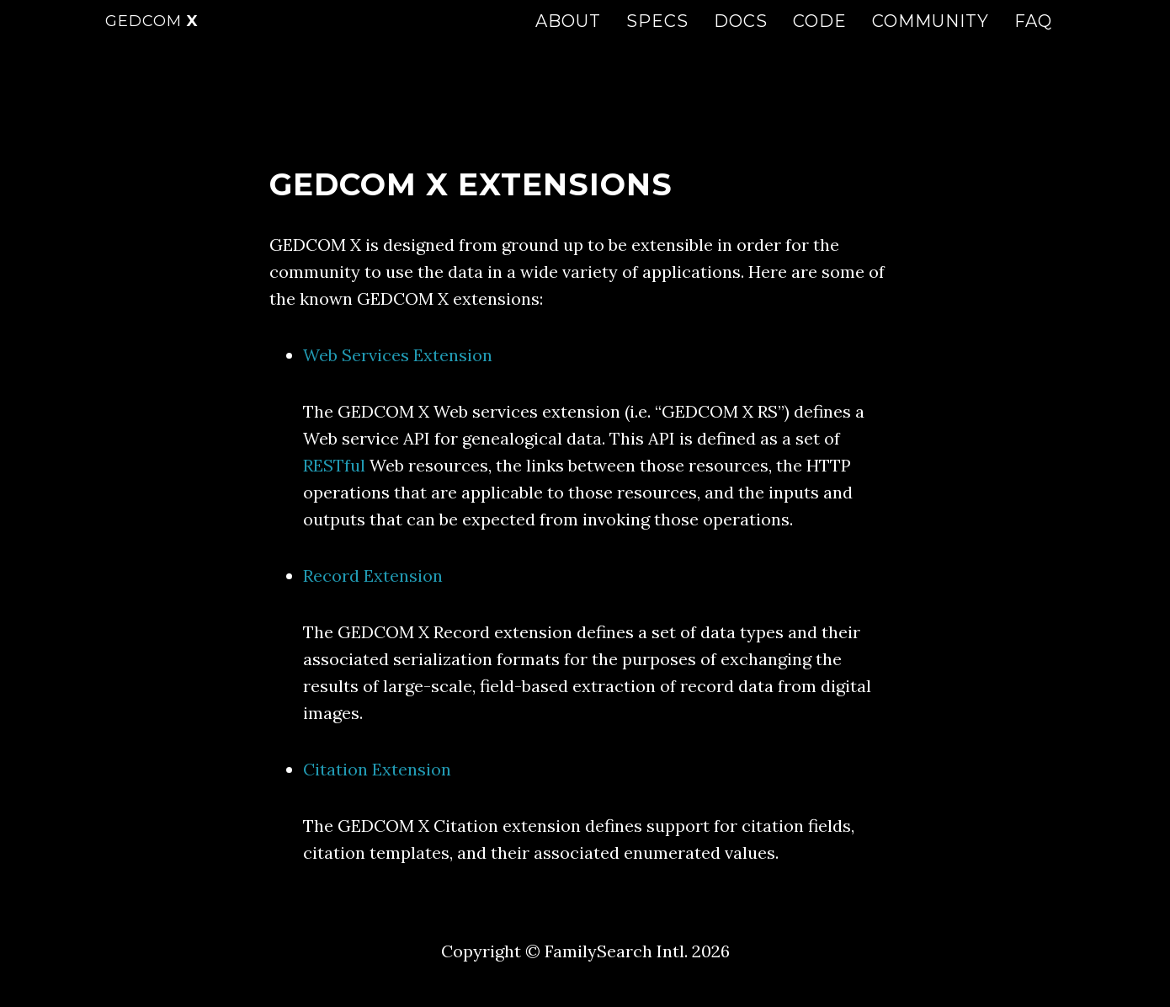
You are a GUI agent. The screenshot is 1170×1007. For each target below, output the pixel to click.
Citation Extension (377, 769)
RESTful (334, 465)
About (568, 38)
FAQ (1033, 38)
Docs (741, 38)
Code (820, 38)
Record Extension (373, 575)
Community (930, 38)
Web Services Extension (397, 354)
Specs (657, 38)
